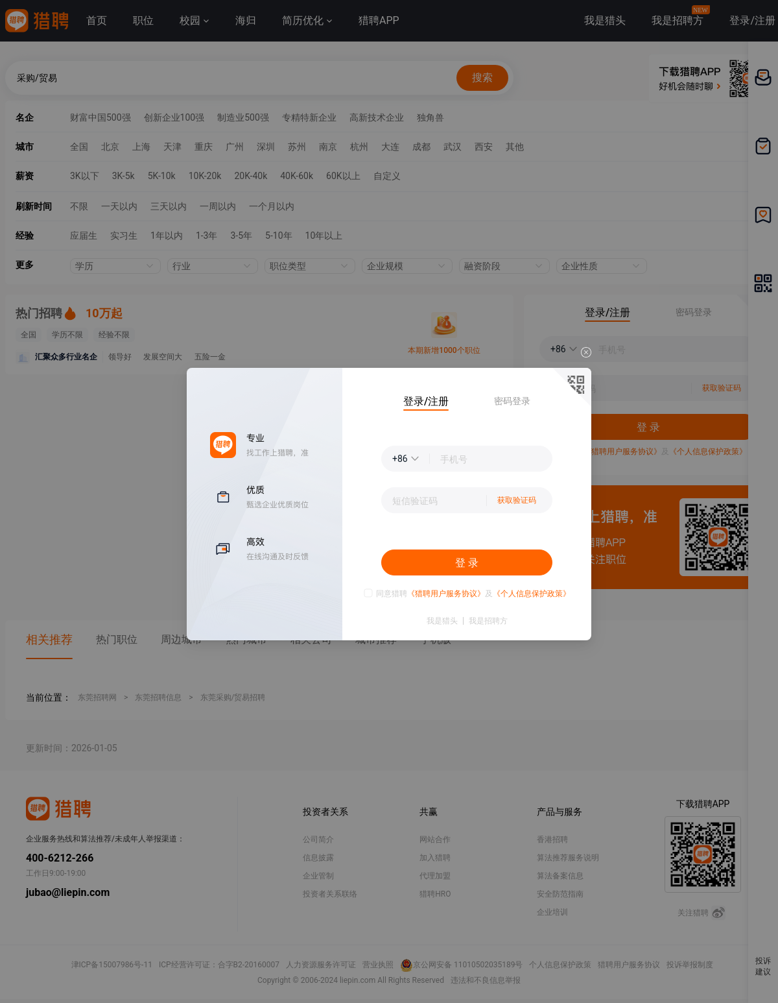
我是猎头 (442, 621)
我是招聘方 (488, 621)
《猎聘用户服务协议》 (446, 593)
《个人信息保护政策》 (532, 593)
